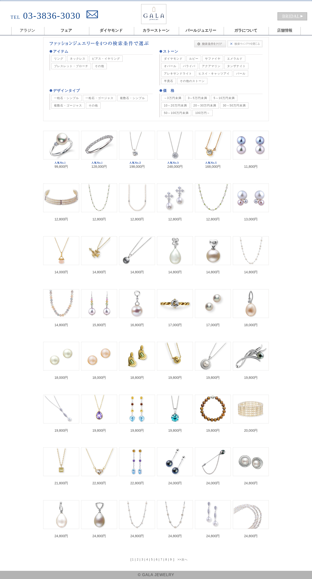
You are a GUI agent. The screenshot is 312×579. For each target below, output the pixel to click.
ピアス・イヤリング (106, 58)
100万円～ (202, 113)
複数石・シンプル (132, 98)
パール (241, 73)
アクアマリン (211, 66)
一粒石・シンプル (66, 98)
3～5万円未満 (197, 98)
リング (58, 58)
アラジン (27, 30)
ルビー (193, 58)
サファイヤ (213, 58)
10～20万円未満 (175, 105)
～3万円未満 (172, 98)
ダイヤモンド (173, 58)
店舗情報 (284, 30)
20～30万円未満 (204, 105)
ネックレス (77, 58)
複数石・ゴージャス (68, 105)
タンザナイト (236, 66)
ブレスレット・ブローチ (71, 66)
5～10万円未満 (224, 98)
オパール (170, 66)
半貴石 (168, 81)
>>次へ (183, 559)
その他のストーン (192, 81)
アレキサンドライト (178, 73)
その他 (99, 66)
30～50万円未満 (234, 105)
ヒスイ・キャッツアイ (214, 73)
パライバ (189, 66)
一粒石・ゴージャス (99, 98)
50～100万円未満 (176, 113)
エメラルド (235, 58)
